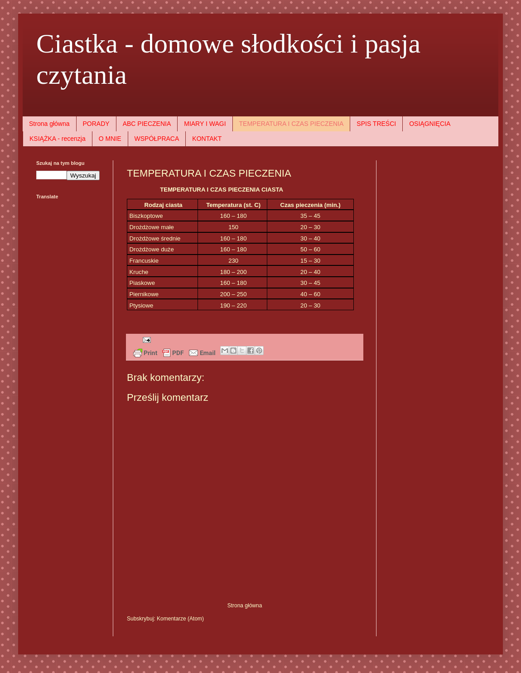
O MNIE (110, 138)
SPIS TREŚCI (376, 123)
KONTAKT (207, 138)
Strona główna (49, 123)
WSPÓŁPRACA (157, 138)
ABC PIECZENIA (147, 123)
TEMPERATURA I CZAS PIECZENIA (291, 123)
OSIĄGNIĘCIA (429, 123)
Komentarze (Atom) (180, 618)
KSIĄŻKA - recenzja (57, 138)
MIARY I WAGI (205, 123)
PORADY (96, 123)
